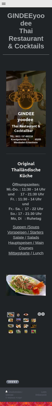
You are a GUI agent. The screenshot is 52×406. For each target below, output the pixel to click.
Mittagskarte (19, 253)
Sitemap (9, 394)
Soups (33, 227)
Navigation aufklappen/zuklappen (26, 4)
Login (43, 392)
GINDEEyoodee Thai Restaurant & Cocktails (26, 31)
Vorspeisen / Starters (25, 232)
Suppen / (20, 227)
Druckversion (14, 392)
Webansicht (40, 394)
